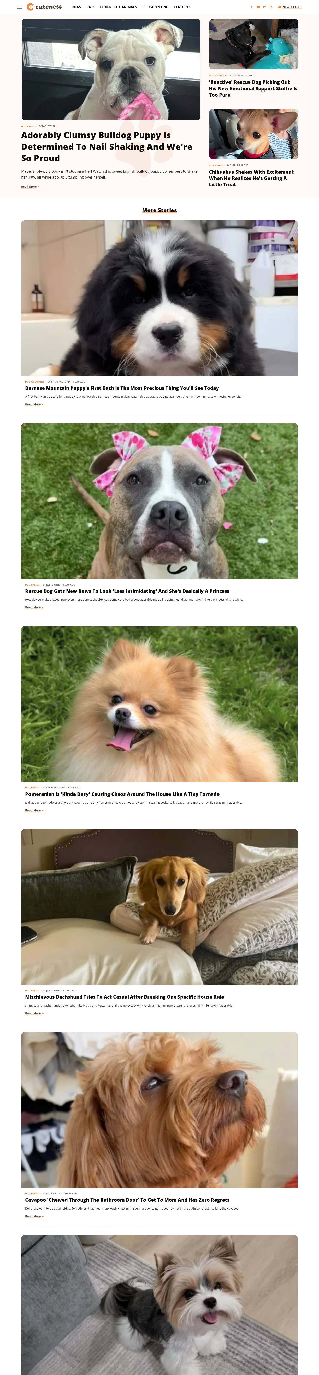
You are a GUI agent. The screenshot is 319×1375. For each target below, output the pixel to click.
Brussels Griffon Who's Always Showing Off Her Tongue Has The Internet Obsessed (159, 868)
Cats (90, 7)
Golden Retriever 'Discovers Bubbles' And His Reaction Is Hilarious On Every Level (248, 984)
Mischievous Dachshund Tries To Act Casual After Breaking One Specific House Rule (64, 403)
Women (148, 1345)
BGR (42, 1333)
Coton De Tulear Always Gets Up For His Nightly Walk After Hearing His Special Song (64, 1214)
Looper (260, 1333)
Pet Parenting (155, 7)
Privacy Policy (167, 1309)
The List (238, 1339)
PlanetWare (115, 1339)
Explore (74, 1333)
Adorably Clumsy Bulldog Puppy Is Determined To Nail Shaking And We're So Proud (106, 146)
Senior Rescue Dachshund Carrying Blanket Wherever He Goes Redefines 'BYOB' (156, 1099)
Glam (147, 1333)
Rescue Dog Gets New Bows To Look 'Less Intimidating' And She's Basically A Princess (156, 287)
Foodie (88, 1333)
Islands (232, 1333)
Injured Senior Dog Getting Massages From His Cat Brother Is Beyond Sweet (157, 984)
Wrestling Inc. (166, 1345)
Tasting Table (196, 1339)
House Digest (200, 1333)
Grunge (160, 1333)
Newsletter (290, 7)
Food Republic (106, 1333)
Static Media (137, 1317)
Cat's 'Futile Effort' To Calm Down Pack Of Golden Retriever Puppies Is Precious (252, 753)
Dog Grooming (35, 274)
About (143, 1309)
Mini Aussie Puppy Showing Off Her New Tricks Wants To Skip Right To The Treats (62, 518)
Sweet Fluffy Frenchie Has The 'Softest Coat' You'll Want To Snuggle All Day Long (61, 984)
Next (167, 1275)
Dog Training (34, 505)
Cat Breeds (127, 624)
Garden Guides (130, 1333)
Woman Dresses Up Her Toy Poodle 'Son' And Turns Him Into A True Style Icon (158, 1214)
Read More (29, 187)
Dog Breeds (28, 126)
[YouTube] (258, 7)
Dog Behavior (218, 75)
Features (182, 7)
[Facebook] (251, 7)
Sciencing (133, 1339)
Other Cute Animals (118, 7)
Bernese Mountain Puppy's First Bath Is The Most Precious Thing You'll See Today (64, 287)
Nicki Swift (72, 1339)
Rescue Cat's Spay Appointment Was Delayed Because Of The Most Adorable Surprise (252, 1099)
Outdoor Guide (93, 1339)
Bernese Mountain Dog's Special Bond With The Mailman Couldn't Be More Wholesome (65, 868)
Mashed (274, 1333)
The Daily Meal (219, 1339)
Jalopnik (246, 1333)
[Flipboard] (264, 7)
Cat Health (221, 1086)
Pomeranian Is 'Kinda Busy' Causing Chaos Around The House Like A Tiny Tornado (246, 287)
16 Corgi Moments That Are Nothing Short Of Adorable (152, 749)
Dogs (76, 7)
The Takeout (255, 1339)
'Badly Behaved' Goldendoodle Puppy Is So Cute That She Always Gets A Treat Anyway (250, 868)
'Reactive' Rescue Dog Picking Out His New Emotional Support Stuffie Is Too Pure (253, 88)
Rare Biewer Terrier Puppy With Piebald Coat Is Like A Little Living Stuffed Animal (252, 403)
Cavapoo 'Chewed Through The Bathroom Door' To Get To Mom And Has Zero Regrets (158, 403)
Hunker (218, 1333)
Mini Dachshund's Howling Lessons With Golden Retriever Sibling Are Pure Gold (251, 518)
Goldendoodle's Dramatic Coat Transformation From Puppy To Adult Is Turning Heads (251, 1214)
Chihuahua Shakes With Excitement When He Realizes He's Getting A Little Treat (251, 178)
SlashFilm (150, 1339)
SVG (180, 1339)
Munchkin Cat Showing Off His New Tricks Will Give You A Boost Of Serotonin (156, 638)
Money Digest (51, 1339)
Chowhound (57, 1333)
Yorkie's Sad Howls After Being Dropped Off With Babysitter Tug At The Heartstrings (251, 638)
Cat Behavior (222, 740)
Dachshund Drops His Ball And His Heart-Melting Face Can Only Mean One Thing (158, 518)
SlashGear (167, 1339)
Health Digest (177, 1333)
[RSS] (271, 7)
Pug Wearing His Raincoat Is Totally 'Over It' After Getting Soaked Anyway (61, 753)
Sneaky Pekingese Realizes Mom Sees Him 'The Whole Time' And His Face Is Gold (64, 638)
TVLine (272, 1339)
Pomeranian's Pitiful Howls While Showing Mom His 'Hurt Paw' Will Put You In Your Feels (62, 1099)
